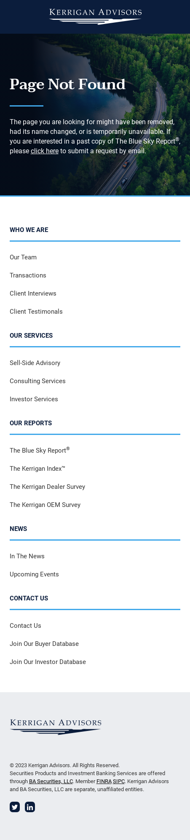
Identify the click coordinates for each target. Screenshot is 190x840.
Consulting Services (38, 381)
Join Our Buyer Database (44, 644)
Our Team (23, 257)
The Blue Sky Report (40, 450)
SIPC (119, 781)
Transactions (28, 275)
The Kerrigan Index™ (37, 468)
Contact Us (25, 625)
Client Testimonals (36, 311)
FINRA (104, 781)
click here (45, 151)
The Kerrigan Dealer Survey (47, 487)
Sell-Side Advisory (35, 363)
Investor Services (34, 399)
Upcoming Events (34, 574)
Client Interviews (33, 293)
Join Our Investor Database (48, 662)
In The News (27, 556)
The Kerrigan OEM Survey (45, 505)
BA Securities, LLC (51, 781)
